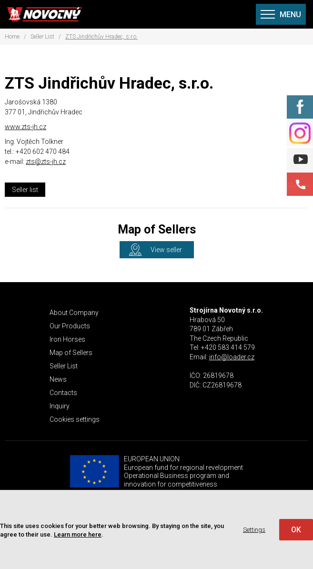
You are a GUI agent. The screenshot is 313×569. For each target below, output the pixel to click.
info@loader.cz (231, 357)
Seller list (25, 189)
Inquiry (60, 406)
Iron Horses (67, 339)
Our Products (70, 326)
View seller (166, 250)
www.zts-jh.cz (25, 127)
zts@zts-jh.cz (46, 161)
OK (296, 529)
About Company (74, 312)
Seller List (42, 36)
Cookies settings (75, 419)
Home (12, 36)
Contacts (63, 392)
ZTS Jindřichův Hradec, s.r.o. (101, 36)
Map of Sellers (71, 352)
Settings (254, 529)
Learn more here (77, 534)
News (58, 379)
